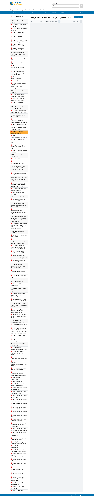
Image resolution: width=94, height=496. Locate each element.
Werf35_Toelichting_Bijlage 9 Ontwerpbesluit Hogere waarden (19, 416)
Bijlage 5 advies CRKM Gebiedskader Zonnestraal (17, 49)
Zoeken (53, 3)
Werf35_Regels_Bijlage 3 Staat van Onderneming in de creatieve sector (18, 479)
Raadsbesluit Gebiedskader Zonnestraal (18, 25)
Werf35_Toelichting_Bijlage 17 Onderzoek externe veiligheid (18, 450)
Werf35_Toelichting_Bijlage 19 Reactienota (18, 460)
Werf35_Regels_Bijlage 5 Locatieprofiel (18, 487)
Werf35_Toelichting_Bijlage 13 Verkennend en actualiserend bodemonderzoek (18, 434)
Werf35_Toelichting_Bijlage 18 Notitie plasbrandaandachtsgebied (18, 455)
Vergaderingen (20, 10)
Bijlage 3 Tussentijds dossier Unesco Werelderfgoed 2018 (19, 41)
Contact (42, 10)
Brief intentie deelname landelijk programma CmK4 (17, 252)
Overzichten (28, 10)
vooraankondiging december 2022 (19, 62)
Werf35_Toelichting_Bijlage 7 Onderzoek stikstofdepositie (19, 408)
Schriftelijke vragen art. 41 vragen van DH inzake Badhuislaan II (18, 295)
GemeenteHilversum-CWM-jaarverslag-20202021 (18, 189)
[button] (81, 6)
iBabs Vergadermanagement (69, 495)
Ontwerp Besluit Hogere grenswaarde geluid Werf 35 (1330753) (17, 353)
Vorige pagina (78, 17)
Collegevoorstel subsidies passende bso (18, 284)
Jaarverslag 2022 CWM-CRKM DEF (18, 193)
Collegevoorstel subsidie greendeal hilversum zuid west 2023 (18, 271)
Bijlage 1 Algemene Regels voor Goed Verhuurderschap (18, 336)
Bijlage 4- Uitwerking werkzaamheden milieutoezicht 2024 (18, 146)
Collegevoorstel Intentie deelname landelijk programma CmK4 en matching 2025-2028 (18, 247)
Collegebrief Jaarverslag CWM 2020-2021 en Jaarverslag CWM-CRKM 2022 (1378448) (18, 185)
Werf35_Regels (16, 467)
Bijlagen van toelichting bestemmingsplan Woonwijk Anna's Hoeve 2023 (17, 73)
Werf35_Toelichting (16, 381)
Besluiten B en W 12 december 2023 (17, 17)
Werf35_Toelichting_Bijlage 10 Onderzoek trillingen (18, 420)
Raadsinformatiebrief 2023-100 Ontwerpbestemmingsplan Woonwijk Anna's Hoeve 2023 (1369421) (18, 86)
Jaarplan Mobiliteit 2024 (17, 239)
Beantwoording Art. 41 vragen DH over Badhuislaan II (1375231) (19, 300)
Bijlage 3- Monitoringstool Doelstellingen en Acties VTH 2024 (18, 141)
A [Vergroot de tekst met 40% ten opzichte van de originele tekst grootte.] (82, 13)
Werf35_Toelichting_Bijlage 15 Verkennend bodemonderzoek (19, 442)
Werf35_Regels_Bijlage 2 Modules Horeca (18, 474)
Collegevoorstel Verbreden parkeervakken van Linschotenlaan (19, 111)
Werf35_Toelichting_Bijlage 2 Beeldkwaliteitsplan (19, 388)
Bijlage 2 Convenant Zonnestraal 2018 (17, 37)
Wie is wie (35, 10)
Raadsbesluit (15, 161)
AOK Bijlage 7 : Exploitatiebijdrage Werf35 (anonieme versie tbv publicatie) (18, 373)
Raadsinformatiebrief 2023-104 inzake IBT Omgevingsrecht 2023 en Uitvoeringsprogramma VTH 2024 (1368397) (18, 127)
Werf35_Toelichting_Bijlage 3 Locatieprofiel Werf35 (19, 392)
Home (19, 12)
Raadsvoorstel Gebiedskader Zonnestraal (19, 29)
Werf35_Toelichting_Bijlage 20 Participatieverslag (18, 464)
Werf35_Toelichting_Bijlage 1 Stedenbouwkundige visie (19, 384)
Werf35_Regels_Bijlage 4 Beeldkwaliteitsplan (18, 483)
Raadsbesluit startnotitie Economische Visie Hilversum (18, 99)
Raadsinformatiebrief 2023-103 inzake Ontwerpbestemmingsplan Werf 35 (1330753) (19, 363)
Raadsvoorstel (15, 158)
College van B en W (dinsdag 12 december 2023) (37, 12)
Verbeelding (15, 80)
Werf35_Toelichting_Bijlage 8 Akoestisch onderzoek (19, 412)
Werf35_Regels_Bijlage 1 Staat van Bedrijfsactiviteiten (18, 470)
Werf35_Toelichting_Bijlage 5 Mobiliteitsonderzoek (19, 400)
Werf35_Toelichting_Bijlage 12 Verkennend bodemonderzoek (19, 429)
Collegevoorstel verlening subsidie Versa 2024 (18, 200)
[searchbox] (65, 6)
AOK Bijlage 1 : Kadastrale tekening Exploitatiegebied (18, 369)
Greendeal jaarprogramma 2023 (18, 276)
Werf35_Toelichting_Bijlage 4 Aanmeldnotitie (19, 396)
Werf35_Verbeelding (17, 490)
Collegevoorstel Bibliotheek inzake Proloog (18, 174)
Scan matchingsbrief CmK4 (18, 255)
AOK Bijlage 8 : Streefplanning (15, 378)
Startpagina (13, 10)
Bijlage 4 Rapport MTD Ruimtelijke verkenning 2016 (17, 45)
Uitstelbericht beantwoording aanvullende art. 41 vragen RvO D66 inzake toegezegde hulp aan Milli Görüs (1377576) (19, 226)
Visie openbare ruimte (17, 163)
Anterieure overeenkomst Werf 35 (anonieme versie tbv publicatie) (19, 357)
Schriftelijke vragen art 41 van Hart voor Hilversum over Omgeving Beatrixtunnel (19, 310)
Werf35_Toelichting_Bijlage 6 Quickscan (19, 404)
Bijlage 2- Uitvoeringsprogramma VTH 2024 (19, 136)
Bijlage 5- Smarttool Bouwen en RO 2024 (19, 151)
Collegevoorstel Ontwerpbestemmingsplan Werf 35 (19, 348)
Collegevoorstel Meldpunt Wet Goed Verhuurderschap (19, 325)
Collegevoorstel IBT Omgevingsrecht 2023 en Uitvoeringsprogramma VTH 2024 (19, 120)
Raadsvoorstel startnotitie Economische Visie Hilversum (18, 95)
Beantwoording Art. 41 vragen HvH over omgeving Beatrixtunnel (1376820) (19, 316)
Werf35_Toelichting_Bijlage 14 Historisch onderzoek (18, 438)
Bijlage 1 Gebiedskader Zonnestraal (17, 33)
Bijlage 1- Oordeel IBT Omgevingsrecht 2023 (17, 132)
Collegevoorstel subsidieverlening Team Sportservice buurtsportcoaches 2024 (18, 211)
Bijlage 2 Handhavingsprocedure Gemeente (19, 340)
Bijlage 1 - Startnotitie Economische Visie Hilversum (18, 103)
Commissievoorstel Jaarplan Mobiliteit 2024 (19, 236)
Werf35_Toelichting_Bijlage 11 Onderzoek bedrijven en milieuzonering (18, 424)
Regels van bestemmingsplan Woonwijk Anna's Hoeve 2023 (19, 77)
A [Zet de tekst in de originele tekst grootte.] (78, 12)
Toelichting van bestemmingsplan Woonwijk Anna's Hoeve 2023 (17, 67)
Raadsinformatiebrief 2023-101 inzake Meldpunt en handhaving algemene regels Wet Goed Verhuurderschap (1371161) (19, 331)
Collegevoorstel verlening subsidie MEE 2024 (18, 261)
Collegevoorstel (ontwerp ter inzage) (18, 58)
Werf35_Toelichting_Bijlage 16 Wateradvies (18, 446)
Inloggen (80, 495)
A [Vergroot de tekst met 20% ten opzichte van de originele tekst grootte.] (80, 13)
